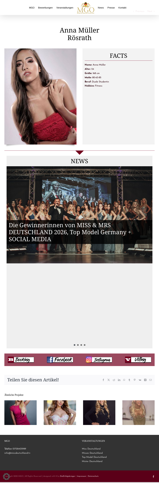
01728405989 (19, 449)
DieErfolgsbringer (67, 476)
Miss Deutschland (91, 449)
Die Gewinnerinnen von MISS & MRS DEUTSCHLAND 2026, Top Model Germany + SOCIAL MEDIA (70, 232)
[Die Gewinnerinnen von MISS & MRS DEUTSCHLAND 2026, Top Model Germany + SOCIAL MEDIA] (79, 214)
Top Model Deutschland (94, 457)
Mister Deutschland (92, 461)
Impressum (81, 476)
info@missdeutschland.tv (17, 453)
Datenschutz (93, 476)
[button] (6, 476)
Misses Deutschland (92, 453)
